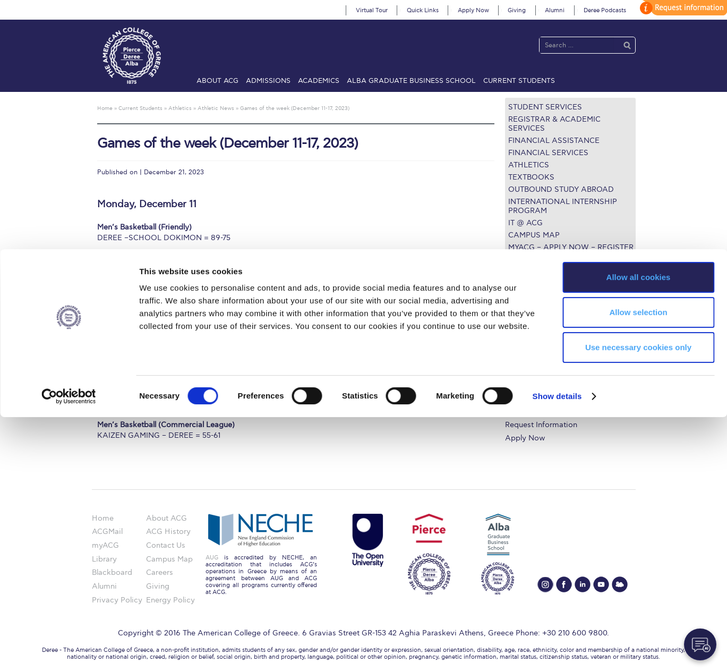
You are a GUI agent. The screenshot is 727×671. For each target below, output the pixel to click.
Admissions (268, 81)
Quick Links (423, 10)
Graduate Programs (540, 347)
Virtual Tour (372, 10)
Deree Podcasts (605, 10)
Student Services (545, 107)
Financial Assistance (554, 140)
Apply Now (473, 10)
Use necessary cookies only (638, 601)
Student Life (526, 412)
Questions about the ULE (561, 268)
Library (517, 373)
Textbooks (531, 177)
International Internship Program (562, 206)
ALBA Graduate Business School (411, 81)
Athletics (528, 164)
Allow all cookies (638, 531)
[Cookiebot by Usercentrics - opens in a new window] (68, 650)
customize (682, 7)
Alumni (555, 10)
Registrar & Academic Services (554, 124)
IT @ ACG (525, 222)
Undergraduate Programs (550, 334)
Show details (557, 650)
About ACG (217, 81)
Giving (517, 10)
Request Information (541, 424)
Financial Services (548, 152)
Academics (318, 81)
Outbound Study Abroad (561, 189)
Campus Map (534, 235)
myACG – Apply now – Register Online (571, 252)
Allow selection (638, 566)
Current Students (519, 81)
